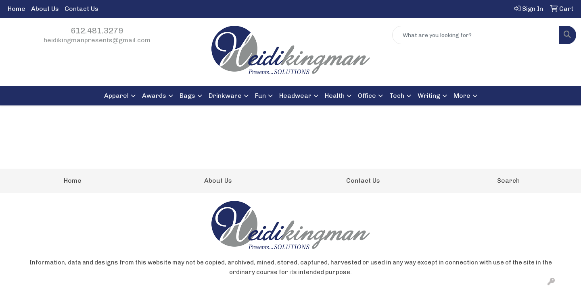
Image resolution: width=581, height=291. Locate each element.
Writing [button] (429, 95)
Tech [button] (396, 95)
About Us (45, 8)
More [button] (462, 95)
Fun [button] (260, 95)
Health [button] (335, 95)
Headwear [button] (295, 95)
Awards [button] (154, 95)
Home (16, 8)
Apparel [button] (116, 95)
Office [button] (367, 95)
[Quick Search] (475, 35)
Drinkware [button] (225, 95)
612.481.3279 (97, 30)
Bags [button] (187, 95)
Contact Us (81, 8)
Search (508, 180)
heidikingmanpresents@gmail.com (97, 40)
